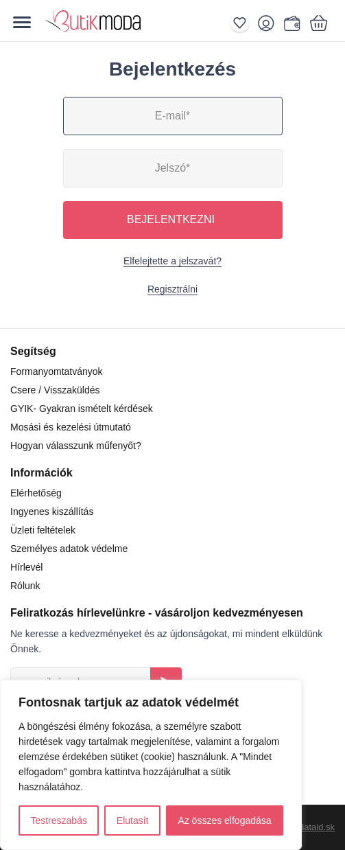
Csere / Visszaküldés (54, 389)
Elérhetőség (36, 492)
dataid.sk (317, 827)
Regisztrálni (172, 289)
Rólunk (25, 585)
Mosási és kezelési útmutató (70, 427)
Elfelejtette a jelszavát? (172, 260)
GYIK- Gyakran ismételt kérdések (81, 408)
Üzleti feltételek (42, 530)
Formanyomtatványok (56, 371)
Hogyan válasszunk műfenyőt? (75, 445)
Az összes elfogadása (224, 820)
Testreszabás (58, 820)
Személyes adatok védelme (69, 548)
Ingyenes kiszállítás (51, 511)
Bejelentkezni (171, 219)
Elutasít (133, 820)
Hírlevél (26, 567)
